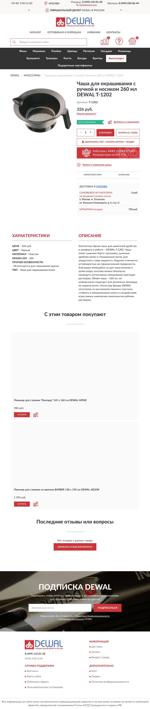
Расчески (89, 51)
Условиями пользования (72, 619)
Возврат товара (100, 657)
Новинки (93, 32)
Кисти (67, 58)
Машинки (39, 51)
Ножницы (124, 51)
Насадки (106, 51)
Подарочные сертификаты (75, 65)
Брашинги (33, 58)
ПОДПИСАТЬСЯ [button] (107, 608)
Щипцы (72, 51)
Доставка (97, 647)
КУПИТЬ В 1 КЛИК (127, 133)
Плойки (56, 51)
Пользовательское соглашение (45, 687)
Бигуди (82, 58)
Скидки (96, 676)
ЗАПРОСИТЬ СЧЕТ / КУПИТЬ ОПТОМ (108, 142)
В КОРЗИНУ (105, 133)
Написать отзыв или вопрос (75, 547)
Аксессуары (116, 58)
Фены (23, 51)
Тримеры (51, 58)
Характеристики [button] (92, 175)
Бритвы (98, 58)
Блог (94, 671)
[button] (86, 5)
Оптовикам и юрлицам (64, 32)
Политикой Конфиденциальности (93, 616)
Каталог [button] (35, 32)
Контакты (113, 32)
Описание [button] (123, 175)
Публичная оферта (38, 682)
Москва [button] (101, 186)
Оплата (96, 652)
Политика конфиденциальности (110, 682)
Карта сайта (34, 676)
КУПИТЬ (22, 415)
